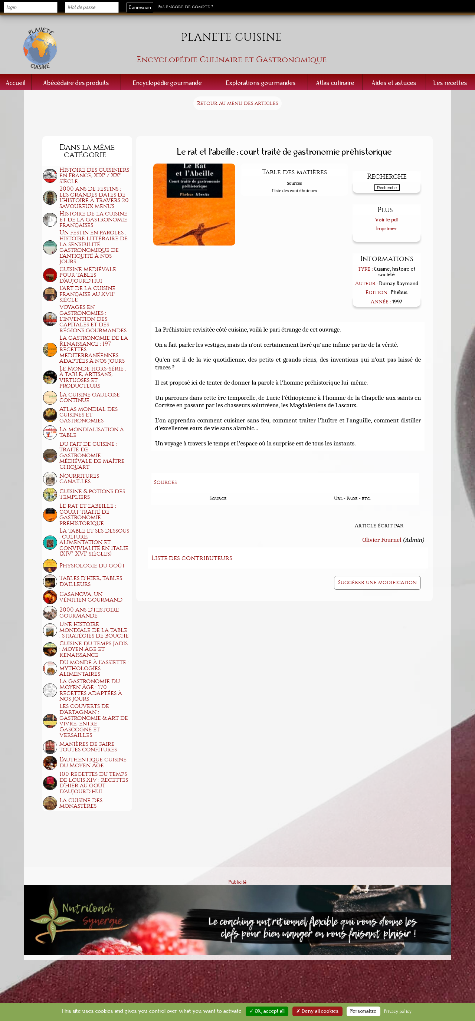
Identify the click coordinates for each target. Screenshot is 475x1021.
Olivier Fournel (381, 539)
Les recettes (450, 83)
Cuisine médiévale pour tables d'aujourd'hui (87, 275)
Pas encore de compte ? (185, 6)
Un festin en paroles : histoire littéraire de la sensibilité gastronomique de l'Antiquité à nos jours (93, 247)
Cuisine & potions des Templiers (92, 494)
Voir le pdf (387, 220)
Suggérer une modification (377, 582)
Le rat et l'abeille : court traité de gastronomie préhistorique (87, 515)
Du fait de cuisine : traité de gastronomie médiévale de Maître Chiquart (92, 455)
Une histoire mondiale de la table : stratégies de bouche (94, 630)
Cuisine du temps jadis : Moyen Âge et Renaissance (93, 649)
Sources (294, 183)
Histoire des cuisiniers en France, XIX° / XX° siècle (94, 176)
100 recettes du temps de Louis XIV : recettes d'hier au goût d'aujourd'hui (93, 783)
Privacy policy (398, 1011)
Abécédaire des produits (76, 83)
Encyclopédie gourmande (167, 83)
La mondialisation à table (91, 432)
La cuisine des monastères (80, 803)
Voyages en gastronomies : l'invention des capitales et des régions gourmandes (93, 318)
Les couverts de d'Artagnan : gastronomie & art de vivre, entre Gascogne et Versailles (93, 720)
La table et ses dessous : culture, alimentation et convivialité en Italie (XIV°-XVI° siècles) (94, 542)
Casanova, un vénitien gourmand (90, 597)
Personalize (363, 1011)
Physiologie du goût (92, 565)
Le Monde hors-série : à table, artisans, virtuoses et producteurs (92, 377)
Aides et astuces (394, 83)
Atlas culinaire (335, 83)
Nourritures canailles (79, 478)
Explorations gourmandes (261, 83)
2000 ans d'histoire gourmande (89, 612)
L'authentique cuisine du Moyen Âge (93, 762)
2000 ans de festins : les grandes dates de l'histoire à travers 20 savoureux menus (94, 197)
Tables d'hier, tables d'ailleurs (90, 581)
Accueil (16, 83)
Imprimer (386, 228)
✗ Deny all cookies (317, 1011)
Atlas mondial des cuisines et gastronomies (88, 415)
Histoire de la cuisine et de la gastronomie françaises (93, 219)
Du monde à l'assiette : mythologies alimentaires (94, 668)
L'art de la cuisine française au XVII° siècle (87, 294)
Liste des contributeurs (294, 190)
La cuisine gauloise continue (89, 397)
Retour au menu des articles (237, 103)
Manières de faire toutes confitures (88, 747)
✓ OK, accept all (267, 1011)
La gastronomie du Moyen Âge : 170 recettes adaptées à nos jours (90, 690)
